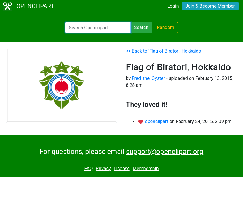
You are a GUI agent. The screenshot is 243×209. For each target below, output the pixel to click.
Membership (146, 168)
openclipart (157, 121)
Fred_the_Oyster (148, 78)
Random (165, 27)
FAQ (88, 168)
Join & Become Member (210, 6)
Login (173, 6)
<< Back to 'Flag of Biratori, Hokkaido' (164, 51)
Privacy (103, 168)
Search (141, 27)
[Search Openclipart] (98, 27)
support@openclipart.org (164, 151)
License (122, 168)
